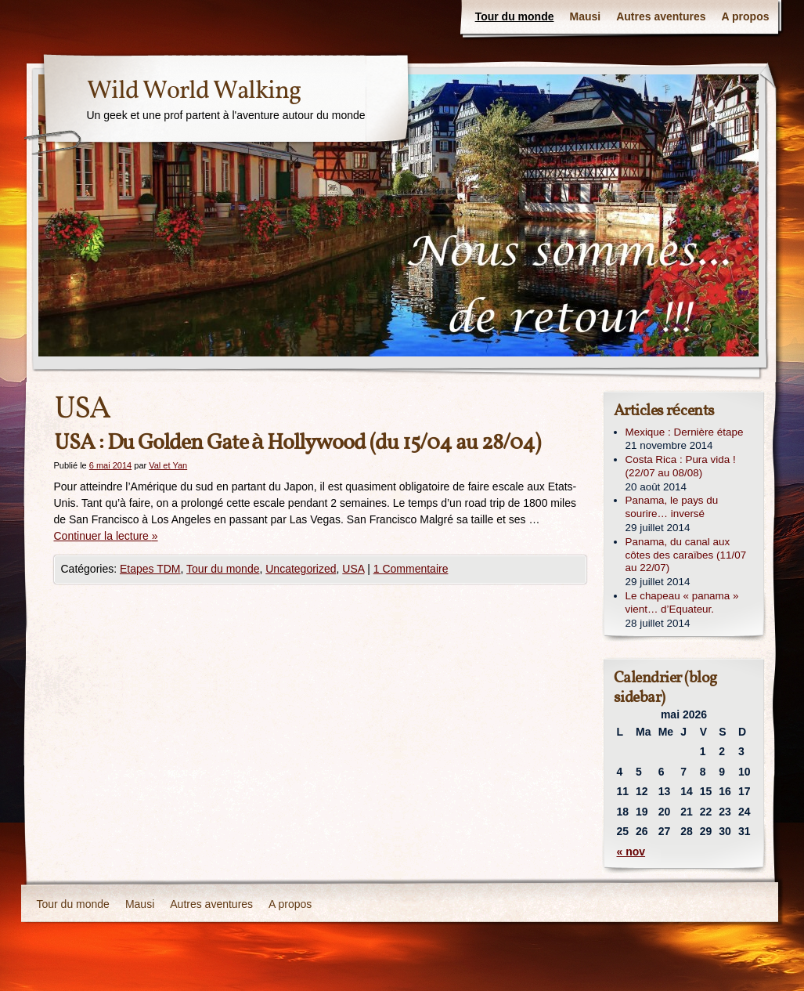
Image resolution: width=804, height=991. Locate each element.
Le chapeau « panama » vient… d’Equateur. (682, 602)
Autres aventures (660, 16)
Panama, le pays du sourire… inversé (672, 506)
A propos (746, 16)
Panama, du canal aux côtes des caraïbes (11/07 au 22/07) (686, 555)
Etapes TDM (150, 568)
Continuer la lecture (106, 536)
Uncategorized (300, 568)
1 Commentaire (411, 568)
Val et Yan (168, 465)
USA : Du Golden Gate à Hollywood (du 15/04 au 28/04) (297, 443)
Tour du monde (514, 16)
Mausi (585, 16)
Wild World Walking (194, 91)
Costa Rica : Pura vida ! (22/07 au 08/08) (681, 466)
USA (353, 568)
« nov (631, 851)
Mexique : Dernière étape (685, 432)
